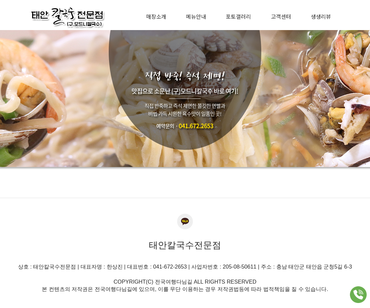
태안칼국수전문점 (185, 245)
